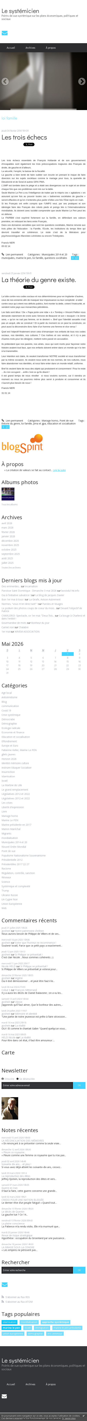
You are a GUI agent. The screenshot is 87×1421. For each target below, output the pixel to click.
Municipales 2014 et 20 (14, 842)
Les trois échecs (24, 136)
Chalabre (23, 627)
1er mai (6, 631)
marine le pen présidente (67, 1327)
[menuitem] (11, 47)
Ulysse (18, 1001)
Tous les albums (10, 504)
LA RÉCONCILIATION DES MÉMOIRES (23, 1140)
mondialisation (10, 838)
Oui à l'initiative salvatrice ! (16, 595)
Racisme (6, 868)
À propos (51, 47)
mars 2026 (7, 527)
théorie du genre (11, 423)
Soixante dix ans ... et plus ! (16, 1164)
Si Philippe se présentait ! (29, 954)
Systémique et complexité (16, 886)
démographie (35, 1333)
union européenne (13, 1333)
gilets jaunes (8, 754)
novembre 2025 (10, 545)
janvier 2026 (8, 536)
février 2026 (8, 532)
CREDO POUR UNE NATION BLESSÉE (23, 1199)
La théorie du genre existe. (39, 279)
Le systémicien (20, 10)
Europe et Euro (10, 745)
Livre (4, 811)
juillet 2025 (8, 562)
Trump (5, 890)
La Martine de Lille (12, 785)
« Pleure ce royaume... (14, 1152)
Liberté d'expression (13, 807)
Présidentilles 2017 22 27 (15, 864)
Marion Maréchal (11, 829)
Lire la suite (59, 470)
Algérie (19, 978)
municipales (8, 258)
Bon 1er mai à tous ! (13, 599)
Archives (30, 47)
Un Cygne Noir (10, 899)
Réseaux (6, 877)
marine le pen (11, 1327)
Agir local (7, 692)
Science (6, 881)
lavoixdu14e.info (70, 590)
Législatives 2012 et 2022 (16, 794)
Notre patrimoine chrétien (29, 930)
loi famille (37, 258)
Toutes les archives (11, 567)
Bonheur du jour (40, 622)
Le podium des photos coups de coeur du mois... (29, 608)
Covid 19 (6, 710)
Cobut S (6, 990)
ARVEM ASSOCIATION (27, 631)
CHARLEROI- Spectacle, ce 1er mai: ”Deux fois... (28, 615)
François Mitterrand (26, 990)
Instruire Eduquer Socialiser (17, 767)
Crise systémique (11, 715)
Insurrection (8, 772)
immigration (42, 1327)
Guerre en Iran (10, 1188)
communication (10, 706)
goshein (6, 930)
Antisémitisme (9, 697)
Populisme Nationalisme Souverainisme (24, 855)
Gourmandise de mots (14, 622)
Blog (4, 701)
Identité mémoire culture (15, 763)
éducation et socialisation (61, 423)
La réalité (20, 1025)
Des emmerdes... (11, 586)
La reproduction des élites (16, 1176)
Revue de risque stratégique (17, 1235)
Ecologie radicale (11, 728)
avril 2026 (7, 523)
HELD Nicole (9, 1037)
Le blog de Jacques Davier (49, 595)
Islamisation (8, 776)
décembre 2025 (10, 540)
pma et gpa (39, 423)
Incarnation (31, 586)
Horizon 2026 (9, 759)
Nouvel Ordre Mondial (14, 846)
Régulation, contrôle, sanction (18, 873)
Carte (8, 1052)
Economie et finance (13, 732)
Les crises (7, 802)
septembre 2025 (11, 554)
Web (4, 908)
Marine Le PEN (10, 820)
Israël (5, 780)
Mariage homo (10, 816)
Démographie (9, 723)
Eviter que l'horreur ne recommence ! (35, 942)
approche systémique (55, 1322)
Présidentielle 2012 (12, 859)
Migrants (6, 833)
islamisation (9, 1322)
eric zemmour (55, 1333)
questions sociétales (55, 258)
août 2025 (7, 558)
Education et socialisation (16, 737)
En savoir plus (69, 1418)
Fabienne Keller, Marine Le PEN (19, 750)
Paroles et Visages (52, 604)
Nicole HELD (9, 966)
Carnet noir (8, 627)
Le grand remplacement (15, 789)
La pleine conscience (13, 1223)
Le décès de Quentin (13, 1211)
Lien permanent (12, 254)
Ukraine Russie (10, 895)
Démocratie (8, 719)
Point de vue (8, 851)
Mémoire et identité (26, 1013)
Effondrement (9, 741)
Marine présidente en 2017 (16, 824)
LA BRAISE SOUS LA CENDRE (18, 1247)
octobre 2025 (9, 549)
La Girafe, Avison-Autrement (45, 599)
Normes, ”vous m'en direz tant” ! (20, 604)
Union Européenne (12, 904)
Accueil (11, 47)
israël (28, 1327)
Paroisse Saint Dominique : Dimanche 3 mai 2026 (29, 590)
